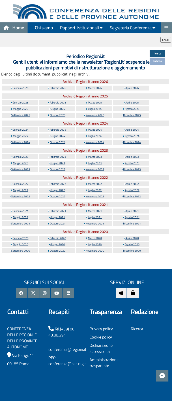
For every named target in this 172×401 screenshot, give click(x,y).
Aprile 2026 (132, 88)
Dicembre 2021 (132, 223)
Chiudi (165, 40)
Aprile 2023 (132, 157)
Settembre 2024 (20, 142)
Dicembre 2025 (132, 115)
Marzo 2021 (95, 211)
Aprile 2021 (132, 211)
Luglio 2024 (95, 136)
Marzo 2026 (95, 88)
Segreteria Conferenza (132, 27)
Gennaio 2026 (20, 88)
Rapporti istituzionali (81, 27)
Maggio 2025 (20, 109)
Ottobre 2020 (57, 250)
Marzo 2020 (95, 238)
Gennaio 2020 (20, 238)
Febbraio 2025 (57, 102)
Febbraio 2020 (57, 238)
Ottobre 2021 (57, 223)
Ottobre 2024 (57, 142)
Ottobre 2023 (57, 169)
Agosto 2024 (132, 136)
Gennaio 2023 (20, 157)
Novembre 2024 (95, 142)
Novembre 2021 (95, 223)
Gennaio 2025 (20, 102)
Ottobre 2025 (57, 115)
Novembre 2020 (95, 250)
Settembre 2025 (20, 115)
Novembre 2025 (95, 115)
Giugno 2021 (57, 217)
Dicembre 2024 (132, 142)
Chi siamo (44, 27)
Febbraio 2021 (57, 211)
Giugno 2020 (57, 244)
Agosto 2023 (132, 163)
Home (14, 27)
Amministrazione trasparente (104, 363)
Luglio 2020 (95, 244)
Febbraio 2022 (57, 184)
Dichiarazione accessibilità (101, 348)
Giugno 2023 (57, 163)
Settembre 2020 (20, 250)
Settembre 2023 (20, 169)
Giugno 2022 (57, 190)
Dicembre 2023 (132, 169)
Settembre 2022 (20, 196)
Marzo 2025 (95, 102)
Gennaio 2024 (20, 129)
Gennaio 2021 (20, 211)
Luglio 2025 (95, 109)
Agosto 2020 (132, 244)
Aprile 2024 (132, 129)
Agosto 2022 (132, 190)
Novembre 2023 (95, 169)
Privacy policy (101, 329)
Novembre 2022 (95, 196)
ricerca (157, 53)
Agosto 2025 (132, 109)
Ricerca (137, 329)
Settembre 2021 (20, 223)
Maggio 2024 (20, 136)
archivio (157, 61)
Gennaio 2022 (20, 184)
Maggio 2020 (20, 244)
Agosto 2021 (132, 217)
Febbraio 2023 (57, 157)
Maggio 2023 (20, 163)
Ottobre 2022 (57, 196)
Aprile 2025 (132, 102)
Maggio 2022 (20, 190)
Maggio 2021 (20, 217)
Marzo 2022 (95, 184)
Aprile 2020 (132, 238)
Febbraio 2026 (57, 88)
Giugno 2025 (57, 109)
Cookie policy (101, 337)
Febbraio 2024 (57, 129)
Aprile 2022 (132, 184)
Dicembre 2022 (132, 196)
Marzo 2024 (95, 129)
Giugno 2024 (57, 136)
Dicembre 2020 (132, 250)
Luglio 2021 (95, 217)
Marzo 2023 (95, 157)
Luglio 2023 (95, 163)
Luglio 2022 (95, 190)
